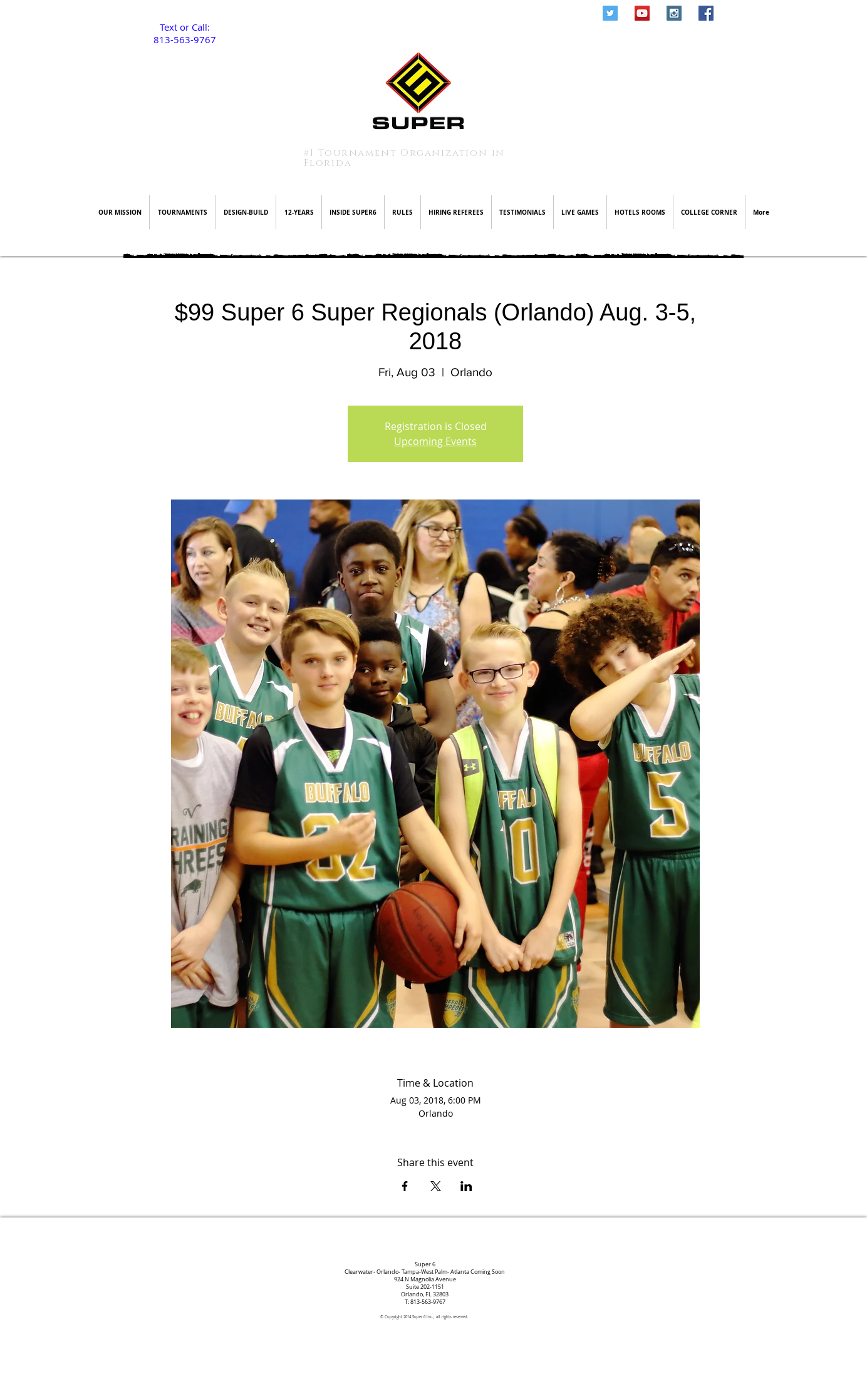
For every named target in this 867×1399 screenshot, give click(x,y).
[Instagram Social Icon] (674, 13)
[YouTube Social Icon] (642, 13)
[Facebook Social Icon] (706, 13)
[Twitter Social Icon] (610, 13)
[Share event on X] (436, 1186)
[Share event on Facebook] (405, 1186)
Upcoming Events (435, 441)
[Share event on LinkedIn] (466, 1186)
